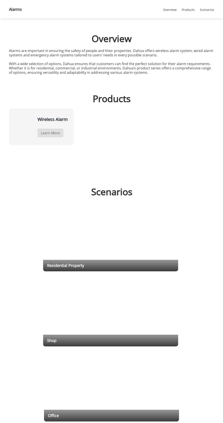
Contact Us (196, 354)
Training (122, 359)
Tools (120, 350)
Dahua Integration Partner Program (155, 352)
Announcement (126, 383)
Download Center (127, 354)
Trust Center (197, 371)
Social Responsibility (202, 359)
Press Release (176, 356)
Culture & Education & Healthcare (99, 377)
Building (91, 367)
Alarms (105, 30)
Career (194, 363)
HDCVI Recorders (70, 379)
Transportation (95, 350)
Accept (202, 407)
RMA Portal (123, 363)
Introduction (197, 350)
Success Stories (177, 364)
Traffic (90, 359)
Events (176, 374)
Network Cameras (71, 350)
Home (15, 30)
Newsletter (178, 378)
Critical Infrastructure (99, 354)
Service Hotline (126, 379)
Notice (176, 370)
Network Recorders (71, 375)
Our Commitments (201, 367)
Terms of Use (198, 375)
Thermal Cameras (71, 363)
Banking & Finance (97, 363)
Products (42, 30)
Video (120, 367)
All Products (74, 30)
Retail (89, 371)
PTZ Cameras (68, 359)
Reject (203, 417)
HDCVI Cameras (70, 354)
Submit (50, 353)
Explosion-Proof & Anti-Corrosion (71, 369)
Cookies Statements (136, 416)
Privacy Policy (198, 379)
